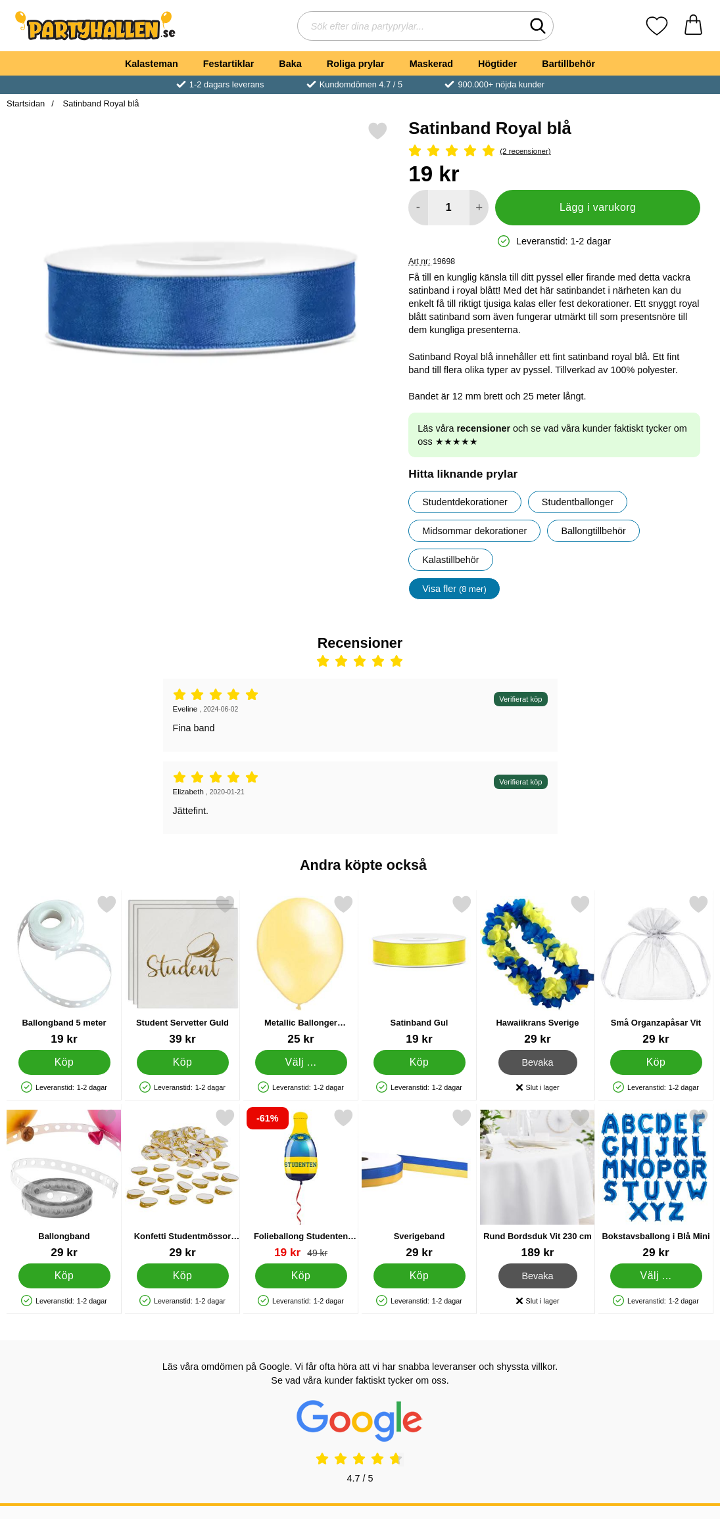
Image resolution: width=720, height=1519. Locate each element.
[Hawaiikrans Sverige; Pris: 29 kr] (537, 970)
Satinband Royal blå (99, 103)
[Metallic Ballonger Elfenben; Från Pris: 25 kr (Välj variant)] (300, 970)
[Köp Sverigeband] (419, 1275)
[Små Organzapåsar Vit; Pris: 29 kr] (655, 970)
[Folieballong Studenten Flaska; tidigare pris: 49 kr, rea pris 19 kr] (300, 1183)
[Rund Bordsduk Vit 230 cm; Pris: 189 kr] (537, 1183)
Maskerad (431, 63)
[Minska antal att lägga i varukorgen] (417, 207)
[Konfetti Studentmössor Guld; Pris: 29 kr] (182, 1183)
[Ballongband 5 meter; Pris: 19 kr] (64, 970)
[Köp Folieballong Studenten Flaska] (301, 1275)
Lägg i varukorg (598, 207)
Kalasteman (151, 63)
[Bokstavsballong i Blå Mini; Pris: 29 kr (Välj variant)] (655, 1183)
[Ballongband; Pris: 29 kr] (64, 1183)
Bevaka (538, 1062)
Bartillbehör (568, 63)
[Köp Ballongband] (64, 1275)
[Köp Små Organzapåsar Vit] (656, 1062)
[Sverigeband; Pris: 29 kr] (419, 1183)
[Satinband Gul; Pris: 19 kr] (419, 970)
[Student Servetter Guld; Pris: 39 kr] (182, 970)
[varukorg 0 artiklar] (693, 26)
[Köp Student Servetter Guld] (183, 1062)
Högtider (497, 63)
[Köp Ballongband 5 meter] (64, 1062)
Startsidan (26, 103)
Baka (290, 63)
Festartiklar (228, 63)
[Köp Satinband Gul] (419, 1062)
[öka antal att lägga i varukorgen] (479, 207)
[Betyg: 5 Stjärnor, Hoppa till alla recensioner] (554, 151)
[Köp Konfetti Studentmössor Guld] (183, 1275)
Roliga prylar (356, 63)
